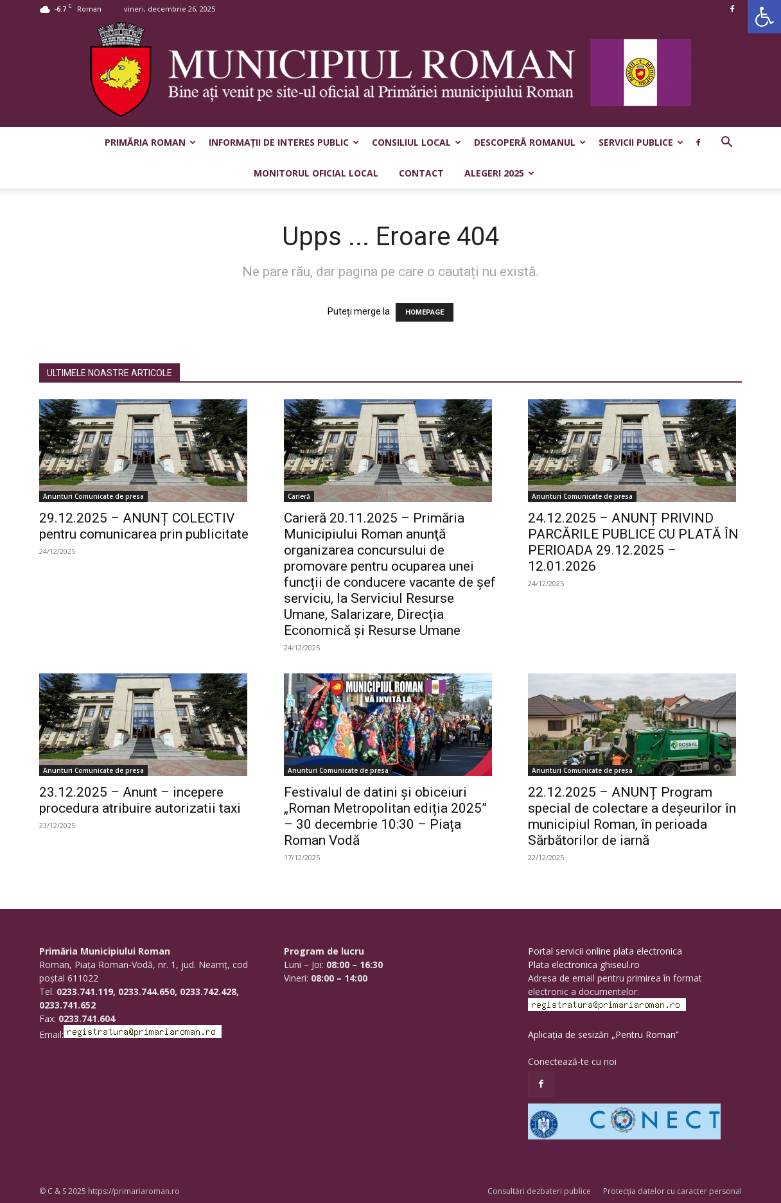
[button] (764, 16)
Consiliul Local (416, 142)
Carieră (299, 496)
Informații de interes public (284, 142)
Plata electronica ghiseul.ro (584, 964)
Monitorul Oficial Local (316, 173)
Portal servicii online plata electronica (605, 951)
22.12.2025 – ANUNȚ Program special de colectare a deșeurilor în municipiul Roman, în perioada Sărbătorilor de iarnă (632, 816)
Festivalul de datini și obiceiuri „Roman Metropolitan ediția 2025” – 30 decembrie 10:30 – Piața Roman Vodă (385, 816)
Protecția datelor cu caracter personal (672, 1191)
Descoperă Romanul (530, 142)
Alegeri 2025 (499, 173)
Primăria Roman (150, 142)
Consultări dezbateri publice (539, 1191)
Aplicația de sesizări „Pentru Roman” (603, 1034)
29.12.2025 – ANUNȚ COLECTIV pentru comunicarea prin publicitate (144, 526)
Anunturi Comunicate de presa (93, 496)
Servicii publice (641, 142)
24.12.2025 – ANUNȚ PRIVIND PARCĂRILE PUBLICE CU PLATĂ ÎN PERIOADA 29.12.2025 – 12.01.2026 (633, 542)
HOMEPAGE (424, 312)
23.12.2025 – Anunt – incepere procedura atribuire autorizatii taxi (140, 800)
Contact (421, 173)
